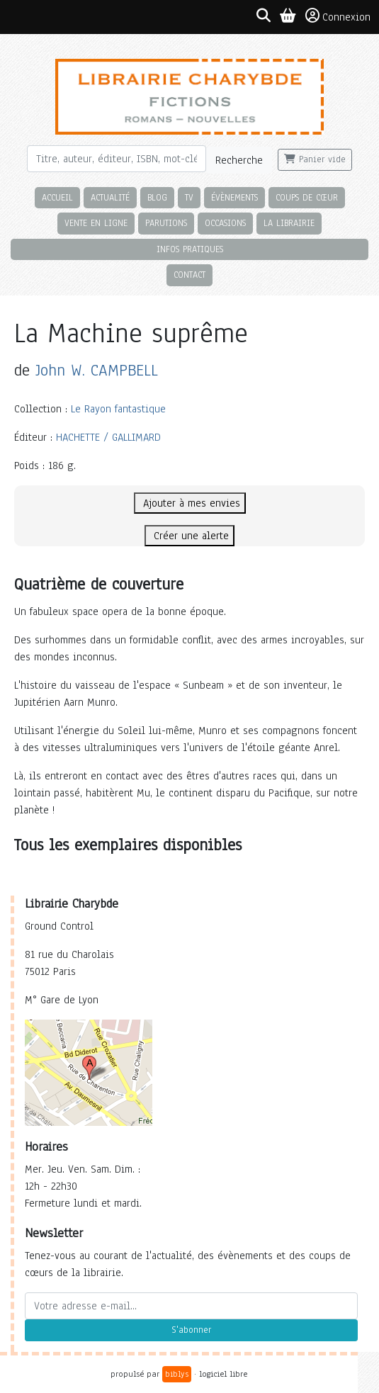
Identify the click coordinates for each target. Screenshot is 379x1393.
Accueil (57, 197)
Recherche (239, 160)
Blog (157, 197)
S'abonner (191, 1330)
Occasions (225, 223)
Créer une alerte (189, 536)
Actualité (110, 197)
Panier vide (315, 159)
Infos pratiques (190, 249)
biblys (176, 1374)
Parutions (166, 223)
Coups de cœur (307, 197)
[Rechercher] (116, 158)
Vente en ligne (96, 223)
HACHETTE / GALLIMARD (108, 437)
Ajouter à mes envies (190, 503)
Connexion (337, 16)
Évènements (234, 197)
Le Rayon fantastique (118, 409)
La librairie (289, 223)
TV (189, 197)
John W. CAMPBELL (96, 370)
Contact (189, 275)
